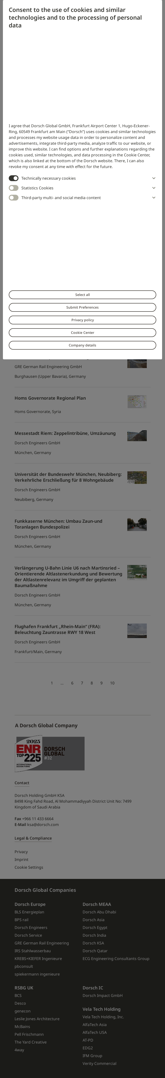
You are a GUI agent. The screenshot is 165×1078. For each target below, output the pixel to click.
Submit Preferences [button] (82, 307)
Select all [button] (82, 294)
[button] (152, 178)
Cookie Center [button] (82, 332)
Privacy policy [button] (82, 320)
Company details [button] (82, 345)
